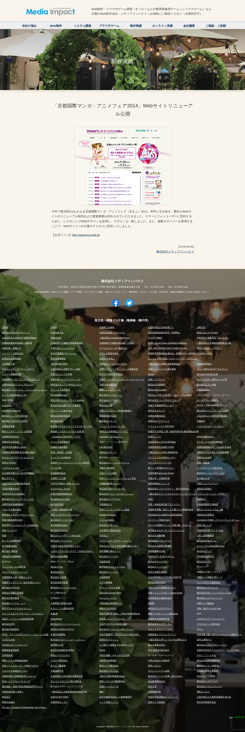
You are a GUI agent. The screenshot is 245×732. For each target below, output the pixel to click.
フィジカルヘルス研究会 (14, 567)
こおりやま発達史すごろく (15, 671)
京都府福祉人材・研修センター (17, 577)
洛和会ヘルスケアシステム (112, 619)
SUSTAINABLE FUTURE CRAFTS (164, 577)
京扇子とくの (154, 436)
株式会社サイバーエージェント (66, 624)
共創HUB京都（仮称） (13, 692)
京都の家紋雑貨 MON (12, 520)
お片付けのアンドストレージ (211, 619)
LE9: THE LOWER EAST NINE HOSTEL (167, 348)
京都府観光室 (154, 692)
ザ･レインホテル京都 (109, 587)
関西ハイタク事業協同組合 (15, 660)
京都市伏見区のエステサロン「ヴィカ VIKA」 (219, 650)
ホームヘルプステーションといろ (18, 457)
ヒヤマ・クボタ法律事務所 (210, 442)
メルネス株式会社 (59, 660)
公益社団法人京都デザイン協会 (66, 369)
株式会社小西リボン (109, 525)
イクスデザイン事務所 (207, 400)
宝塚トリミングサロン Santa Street (165, 593)
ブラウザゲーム (109, 25)
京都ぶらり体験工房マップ (210, 577)
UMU (150, 499)
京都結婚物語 (203, 390)
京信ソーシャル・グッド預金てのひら (20, 666)
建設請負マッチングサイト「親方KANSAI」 (169, 489)
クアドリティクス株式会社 (210, 468)
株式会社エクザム (108, 400)
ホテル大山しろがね (60, 489)
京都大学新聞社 (58, 634)
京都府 (5, 327)
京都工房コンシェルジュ (62, 348)
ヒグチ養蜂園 (105, 582)
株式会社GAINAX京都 (207, 374)
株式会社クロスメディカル (112, 567)
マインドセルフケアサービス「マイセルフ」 (23, 613)
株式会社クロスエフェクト (210, 686)
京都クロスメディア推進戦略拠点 (115, 410)
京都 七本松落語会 (108, 384)
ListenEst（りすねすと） (111, 436)
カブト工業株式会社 (109, 353)
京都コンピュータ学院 (61, 374)
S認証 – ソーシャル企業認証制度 (18, 619)
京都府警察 (104, 577)
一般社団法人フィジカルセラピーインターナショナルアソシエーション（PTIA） (187, 494)
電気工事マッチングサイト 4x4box (67, 400)
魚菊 (4, 535)
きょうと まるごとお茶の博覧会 (66, 681)
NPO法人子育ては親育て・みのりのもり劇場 (169, 395)
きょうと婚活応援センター (15, 395)
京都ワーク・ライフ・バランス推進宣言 (118, 369)
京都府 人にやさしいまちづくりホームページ (121, 379)
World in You (57, 567)
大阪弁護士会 (57, 332)
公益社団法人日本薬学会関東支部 (67, 676)
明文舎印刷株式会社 (206, 702)
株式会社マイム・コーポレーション (116, 494)
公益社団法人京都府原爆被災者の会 (214, 697)
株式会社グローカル (157, 561)
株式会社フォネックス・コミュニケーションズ (24, 390)
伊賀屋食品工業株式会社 (160, 598)
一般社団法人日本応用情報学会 (163, 452)
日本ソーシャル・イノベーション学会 (117, 478)
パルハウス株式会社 (11, 509)
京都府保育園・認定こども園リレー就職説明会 (170, 509)
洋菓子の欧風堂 (106, 468)
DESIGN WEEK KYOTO (62, 629)
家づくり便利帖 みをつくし (161, 468)
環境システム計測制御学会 (112, 681)
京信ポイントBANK (206, 676)
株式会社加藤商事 (156, 535)
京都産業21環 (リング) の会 (210, 530)
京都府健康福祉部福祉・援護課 (17, 343)
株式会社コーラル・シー (14, 603)
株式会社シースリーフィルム (211, 473)
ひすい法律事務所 (205, 535)
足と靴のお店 (203, 478)
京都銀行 (201, 421)
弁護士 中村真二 (107, 358)
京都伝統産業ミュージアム (112, 332)
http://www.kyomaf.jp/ (86, 235)
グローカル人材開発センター (162, 587)
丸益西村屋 (104, 561)
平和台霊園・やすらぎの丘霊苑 (114, 655)
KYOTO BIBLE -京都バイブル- (65, 483)
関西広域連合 (8, 702)
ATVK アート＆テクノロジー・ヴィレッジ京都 (25, 634)
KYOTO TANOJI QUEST (111, 374)
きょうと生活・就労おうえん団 (212, 379)
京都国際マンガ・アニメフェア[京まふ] (21, 379)
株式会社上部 (105, 405)
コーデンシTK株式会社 (159, 520)
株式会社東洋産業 (59, 582)
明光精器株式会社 (59, 395)
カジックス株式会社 (60, 390)
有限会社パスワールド (159, 421)
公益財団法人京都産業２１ (161, 327)
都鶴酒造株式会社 (108, 416)
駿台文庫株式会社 (156, 645)
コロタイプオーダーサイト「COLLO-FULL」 (72, 551)
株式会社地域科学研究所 (62, 650)
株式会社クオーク (108, 421)
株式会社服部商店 (10, 629)
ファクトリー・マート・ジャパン (115, 541)
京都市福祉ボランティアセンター (18, 384)
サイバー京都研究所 (11, 374)
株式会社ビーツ (204, 551)
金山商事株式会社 (156, 681)
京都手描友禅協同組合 (61, 494)
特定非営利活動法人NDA (14, 447)
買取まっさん (203, 692)
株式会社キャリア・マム (160, 624)
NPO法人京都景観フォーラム (113, 431)
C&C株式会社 (105, 447)
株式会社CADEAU (59, 530)
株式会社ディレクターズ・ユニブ (164, 400)
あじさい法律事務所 (11, 541)
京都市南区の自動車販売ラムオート (19, 676)
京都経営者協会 (204, 364)
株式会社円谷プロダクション (16, 332)
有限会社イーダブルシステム (113, 364)
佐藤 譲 (54, 613)
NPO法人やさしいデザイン (210, 348)
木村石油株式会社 (205, 436)
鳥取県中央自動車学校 (159, 619)
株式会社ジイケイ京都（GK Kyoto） (165, 676)
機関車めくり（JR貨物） (209, 666)
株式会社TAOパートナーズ (112, 489)
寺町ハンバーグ (9, 530)
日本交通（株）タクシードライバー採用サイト (219, 634)
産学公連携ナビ (204, 639)
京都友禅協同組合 (156, 416)
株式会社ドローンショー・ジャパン (68, 639)
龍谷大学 (152, 686)
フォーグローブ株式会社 (208, 582)
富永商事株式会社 (59, 525)
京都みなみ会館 (204, 457)
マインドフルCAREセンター (162, 457)
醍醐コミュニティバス (110, 390)
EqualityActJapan (107, 515)
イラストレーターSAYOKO (161, 426)
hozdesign (7, 405)
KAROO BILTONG (59, 697)
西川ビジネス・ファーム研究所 (17, 431)
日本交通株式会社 (10, 489)
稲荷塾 (151, 603)
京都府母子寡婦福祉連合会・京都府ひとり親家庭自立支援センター (180, 353)
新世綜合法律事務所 (11, 358)
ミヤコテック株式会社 (13, 353)
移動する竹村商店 (108, 608)
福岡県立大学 (57, 645)
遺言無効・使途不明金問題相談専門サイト (22, 686)
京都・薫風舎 (203, 463)
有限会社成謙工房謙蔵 (13, 593)
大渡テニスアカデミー (207, 483)
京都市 (54, 327)
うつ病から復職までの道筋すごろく (116, 645)
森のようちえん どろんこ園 (210, 509)
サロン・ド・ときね (206, 655)
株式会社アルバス (156, 410)
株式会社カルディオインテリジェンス (166, 530)
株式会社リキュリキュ (61, 541)
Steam (151, 374)
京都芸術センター (59, 702)
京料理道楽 (7, 655)
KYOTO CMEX (155, 338)
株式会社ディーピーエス (62, 520)
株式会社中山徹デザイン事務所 (66, 405)
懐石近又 (6, 697)
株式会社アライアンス (207, 587)
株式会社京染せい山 (206, 541)
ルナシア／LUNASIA (61, 457)
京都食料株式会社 (10, 436)
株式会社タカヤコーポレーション (18, 515)
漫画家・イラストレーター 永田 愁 (67, 431)
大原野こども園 (58, 478)
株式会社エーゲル (108, 395)
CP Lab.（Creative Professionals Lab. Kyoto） (24, 707)
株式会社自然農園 (59, 556)
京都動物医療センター (110, 483)
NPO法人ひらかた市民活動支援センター (119, 546)
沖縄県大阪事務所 (59, 447)
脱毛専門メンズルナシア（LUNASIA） (20, 525)
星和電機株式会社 (156, 551)
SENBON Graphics (11, 410)
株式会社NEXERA (157, 582)
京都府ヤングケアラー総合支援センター (21, 582)
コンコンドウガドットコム (112, 426)
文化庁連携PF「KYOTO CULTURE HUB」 (120, 634)
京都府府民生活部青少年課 (161, 447)
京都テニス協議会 (205, 603)
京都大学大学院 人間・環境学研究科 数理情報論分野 (173, 431)
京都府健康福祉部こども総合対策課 (214, 447)
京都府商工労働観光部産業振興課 (67, 343)
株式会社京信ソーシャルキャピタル (214, 593)
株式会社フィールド (109, 556)
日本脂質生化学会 (205, 556)
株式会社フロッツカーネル (63, 587)
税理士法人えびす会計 (207, 332)
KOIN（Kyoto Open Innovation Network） (168, 343)
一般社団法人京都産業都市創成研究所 (69, 692)
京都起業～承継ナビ (11, 348)
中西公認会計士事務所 (159, 660)
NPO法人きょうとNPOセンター (66, 384)
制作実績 (136, 25)
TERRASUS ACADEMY (13, 494)
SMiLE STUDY (9, 463)
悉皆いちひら (154, 666)
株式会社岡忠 (57, 504)
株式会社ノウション (109, 671)
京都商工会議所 (106, 327)
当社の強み (29, 25)
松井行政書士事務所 (157, 572)
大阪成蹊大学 (57, 671)
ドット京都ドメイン (109, 702)
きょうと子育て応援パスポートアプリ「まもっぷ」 (172, 358)
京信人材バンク (204, 525)
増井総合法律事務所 (11, 556)
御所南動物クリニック (159, 483)
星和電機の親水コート (110, 551)
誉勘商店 (201, 499)
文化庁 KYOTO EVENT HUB (113, 624)
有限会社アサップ (108, 452)
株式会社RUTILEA (11, 587)
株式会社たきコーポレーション (212, 645)
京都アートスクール (109, 686)
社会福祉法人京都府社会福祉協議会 (165, 515)
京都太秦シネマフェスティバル (66, 379)
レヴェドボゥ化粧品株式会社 (211, 546)
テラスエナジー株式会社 (208, 624)
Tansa (102, 650)
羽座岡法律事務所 (108, 660)
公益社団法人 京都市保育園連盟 (212, 416)
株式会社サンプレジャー (160, 541)
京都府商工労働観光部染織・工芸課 (116, 343)
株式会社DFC (8, 624)
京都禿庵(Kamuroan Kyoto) (161, 473)
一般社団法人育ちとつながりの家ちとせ (167, 639)
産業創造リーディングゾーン (162, 634)
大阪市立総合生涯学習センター (66, 546)
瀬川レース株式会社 (109, 666)
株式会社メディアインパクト (175, 251)
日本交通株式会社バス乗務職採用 (115, 697)
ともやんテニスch (10, 468)
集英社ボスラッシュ (109, 639)
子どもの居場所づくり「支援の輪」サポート (169, 525)
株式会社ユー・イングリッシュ (114, 463)
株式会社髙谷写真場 (60, 416)
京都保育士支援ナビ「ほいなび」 (213, 338)
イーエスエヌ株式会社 (61, 410)
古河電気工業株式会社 (110, 530)
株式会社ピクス (204, 561)
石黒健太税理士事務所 (207, 671)
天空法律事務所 (58, 358)
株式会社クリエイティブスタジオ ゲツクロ (71, 426)
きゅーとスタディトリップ (15, 572)
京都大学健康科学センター (161, 405)
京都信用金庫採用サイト (111, 603)
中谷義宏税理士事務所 (207, 504)
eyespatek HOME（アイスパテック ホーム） (218, 520)
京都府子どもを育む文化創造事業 (213, 452)
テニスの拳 (56, 468)
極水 (101, 692)
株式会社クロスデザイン (160, 608)
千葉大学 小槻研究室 (159, 478)
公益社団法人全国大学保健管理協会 (19, 338)
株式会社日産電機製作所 (208, 660)
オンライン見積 (162, 25)
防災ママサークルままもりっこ (17, 608)
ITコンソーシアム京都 (158, 671)
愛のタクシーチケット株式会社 (66, 535)
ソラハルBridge (106, 520)
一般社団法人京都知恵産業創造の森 (214, 343)
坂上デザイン (8, 478)
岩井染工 (103, 535)
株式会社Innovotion (157, 390)
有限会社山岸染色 (10, 442)
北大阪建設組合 (58, 473)
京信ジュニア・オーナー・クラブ (18, 369)
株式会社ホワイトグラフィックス (18, 499)
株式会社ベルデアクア (207, 681)
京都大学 (201, 327)
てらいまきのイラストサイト (211, 426)
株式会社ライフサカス (110, 499)
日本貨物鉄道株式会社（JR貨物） (164, 332)
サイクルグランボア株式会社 (113, 348)
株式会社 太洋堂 (58, 577)
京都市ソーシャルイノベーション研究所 (70, 463)
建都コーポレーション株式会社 (163, 613)
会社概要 (189, 25)
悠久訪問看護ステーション (63, 353)
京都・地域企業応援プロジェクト (164, 504)
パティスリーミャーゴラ (160, 463)
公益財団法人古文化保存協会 (162, 442)
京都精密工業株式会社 (61, 603)
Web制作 (56, 25)
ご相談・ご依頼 (215, 25)
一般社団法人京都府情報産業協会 (164, 364)
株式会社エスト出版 (206, 384)
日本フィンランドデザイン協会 (114, 509)
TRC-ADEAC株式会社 (158, 650)
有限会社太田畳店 (205, 515)
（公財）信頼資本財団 (61, 509)
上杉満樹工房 (8, 364)
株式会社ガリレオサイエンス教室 (213, 410)
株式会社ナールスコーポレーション (116, 629)
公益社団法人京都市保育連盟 (16, 483)
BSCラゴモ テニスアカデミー (65, 515)
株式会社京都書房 (156, 384)
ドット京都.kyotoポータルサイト (212, 369)
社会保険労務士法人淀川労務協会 (18, 473)
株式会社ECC (57, 572)
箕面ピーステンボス (60, 655)
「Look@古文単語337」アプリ (65, 436)
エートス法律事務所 (60, 442)
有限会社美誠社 (204, 489)
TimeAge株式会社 (59, 364)
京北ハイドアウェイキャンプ (16, 681)
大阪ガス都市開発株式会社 (112, 676)
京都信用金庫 (8, 426)
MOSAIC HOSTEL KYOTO (15, 421)
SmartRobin (56, 619)
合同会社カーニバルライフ (15, 645)
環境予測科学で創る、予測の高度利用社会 (119, 613)
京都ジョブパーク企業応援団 (162, 369)
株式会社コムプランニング (210, 598)
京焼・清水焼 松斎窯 (61, 452)
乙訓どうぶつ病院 (108, 473)
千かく (200, 629)
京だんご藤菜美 (58, 666)
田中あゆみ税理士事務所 (160, 546)
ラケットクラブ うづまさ (160, 629)
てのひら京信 (8, 639)
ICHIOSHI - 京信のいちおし (161, 556)
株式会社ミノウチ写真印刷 (15, 416)
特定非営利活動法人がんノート (163, 697)
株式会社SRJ (57, 421)
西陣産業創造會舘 (10, 650)
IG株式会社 (56, 338)
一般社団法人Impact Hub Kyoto (114, 338)
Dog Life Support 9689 (110, 593)
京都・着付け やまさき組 (209, 608)
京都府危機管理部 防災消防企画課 (18, 452)
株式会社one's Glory (60, 499)
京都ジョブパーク (156, 379)
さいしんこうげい (108, 598)
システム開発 (82, 25)
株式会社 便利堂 (10, 551)
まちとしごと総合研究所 (62, 608)
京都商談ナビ (105, 504)
